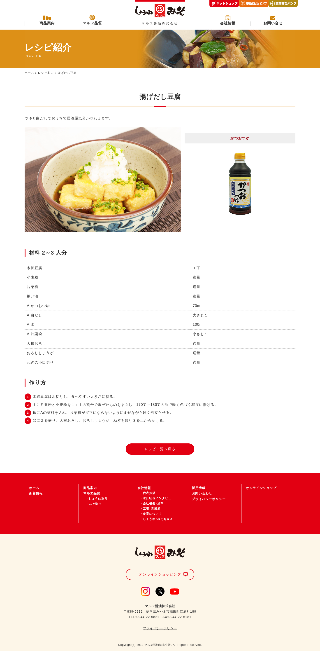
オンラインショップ (261, 488)
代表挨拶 (149, 493)
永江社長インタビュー (158, 498)
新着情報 (36, 493)
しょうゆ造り (98, 498)
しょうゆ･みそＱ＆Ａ (158, 519)
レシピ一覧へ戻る (160, 449)
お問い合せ (273, 23)
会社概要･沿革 (153, 503)
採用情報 (198, 488)
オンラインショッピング (160, 574)
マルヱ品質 (92, 23)
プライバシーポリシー (209, 499)
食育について (152, 513)
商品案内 (47, 23)
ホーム (29, 73)
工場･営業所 (151, 508)
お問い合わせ (202, 493)
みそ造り (95, 504)
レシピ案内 (46, 73)
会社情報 (227, 23)
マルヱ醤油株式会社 (160, 23)
